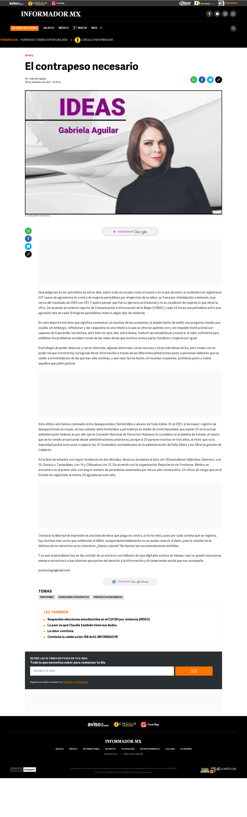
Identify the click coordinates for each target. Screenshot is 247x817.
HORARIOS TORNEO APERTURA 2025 (43, 40)
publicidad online (133, 754)
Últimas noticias (24, 28)
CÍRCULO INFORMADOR (97, 40)
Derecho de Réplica (121, 772)
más (96, 28)
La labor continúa (60, 631)
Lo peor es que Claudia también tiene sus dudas (82, 625)
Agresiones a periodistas (73, 597)
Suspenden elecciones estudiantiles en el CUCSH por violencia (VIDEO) (98, 619)
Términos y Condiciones (75, 682)
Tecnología (128, 749)
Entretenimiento (150, 749)
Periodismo (47, 597)
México (63, 28)
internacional (91, 749)
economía (186, 749)
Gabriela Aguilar (38, 79)
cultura (170, 749)
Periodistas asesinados (108, 597)
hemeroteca (111, 754)
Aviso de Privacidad (103, 772)
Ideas (28, 56)
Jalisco (48, 28)
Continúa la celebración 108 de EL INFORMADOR (82, 637)
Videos (80, 27)
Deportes (110, 749)
